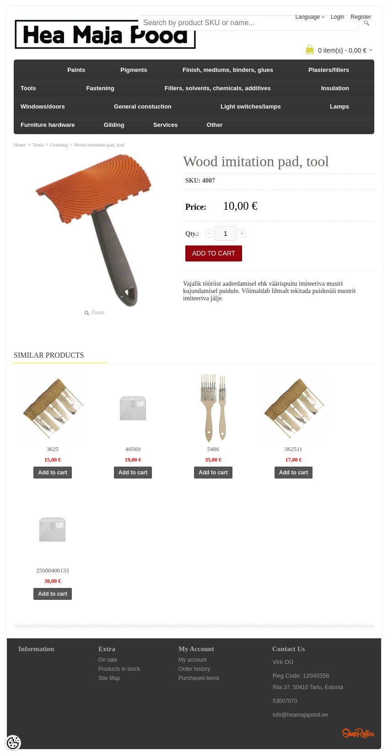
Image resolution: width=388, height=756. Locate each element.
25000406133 (52, 570)
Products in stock (119, 669)
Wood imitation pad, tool (99, 144)
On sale (107, 660)
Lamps (339, 106)
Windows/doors (43, 106)
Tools (28, 88)
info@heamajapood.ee (300, 715)
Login (337, 17)
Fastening (100, 88)
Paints (76, 69)
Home (20, 144)
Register (360, 17)
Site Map (109, 678)
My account (192, 660)
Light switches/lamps (250, 106)
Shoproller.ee (358, 733)
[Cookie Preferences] (13, 743)
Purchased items (198, 678)
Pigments (133, 69)
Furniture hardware (48, 124)
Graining (59, 144)
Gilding (114, 124)
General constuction (143, 106)
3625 (53, 449)
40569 (132, 449)
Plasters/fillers (328, 69)
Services (165, 124)
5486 (213, 449)
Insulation (335, 88)
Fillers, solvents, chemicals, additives (218, 88)
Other (215, 124)
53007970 (285, 701)
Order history (194, 669)
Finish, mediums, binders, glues (228, 69)
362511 (293, 449)
